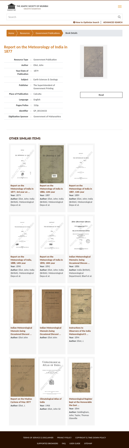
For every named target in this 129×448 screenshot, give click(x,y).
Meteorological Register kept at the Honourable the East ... (80, 402)
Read (101, 94)
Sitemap (88, 443)
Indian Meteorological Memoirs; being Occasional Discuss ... (80, 259)
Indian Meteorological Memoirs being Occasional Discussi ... (21, 330)
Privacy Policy (64, 437)
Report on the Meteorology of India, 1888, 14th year (21, 259)
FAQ (64, 443)
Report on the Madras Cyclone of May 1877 (21, 400)
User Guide (74, 443)
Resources (25, 33)
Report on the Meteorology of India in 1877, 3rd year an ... (22, 188)
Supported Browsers (47, 443)
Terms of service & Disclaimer (38, 437)
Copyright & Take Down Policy (90, 437)
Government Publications (48, 33)
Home (11, 33)
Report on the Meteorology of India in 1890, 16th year (51, 259)
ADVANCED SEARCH (112, 22)
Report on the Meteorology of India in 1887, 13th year (80, 188)
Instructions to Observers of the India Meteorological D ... (80, 330)
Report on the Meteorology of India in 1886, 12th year (51, 188)
